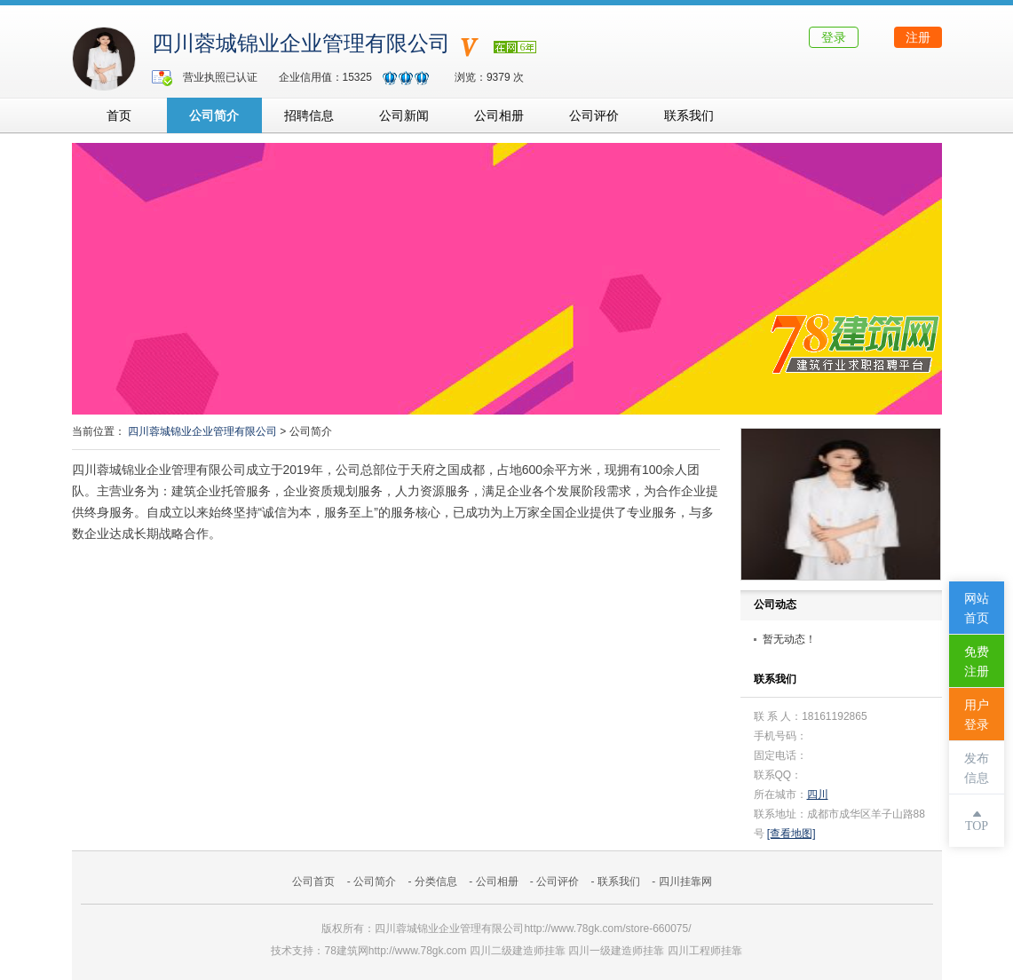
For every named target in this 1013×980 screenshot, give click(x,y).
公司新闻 (404, 115)
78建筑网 (346, 950)
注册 (918, 37)
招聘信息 (309, 115)
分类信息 (436, 881)
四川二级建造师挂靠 (518, 950)
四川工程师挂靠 (705, 950)
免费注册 (976, 661)
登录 (833, 37)
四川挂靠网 (685, 881)
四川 (817, 794)
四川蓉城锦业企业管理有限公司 (301, 43)
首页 (119, 115)
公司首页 (313, 881)
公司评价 (594, 115)
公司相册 (499, 115)
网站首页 (976, 608)
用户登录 (976, 715)
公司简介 (214, 115)
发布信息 (976, 768)
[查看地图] (791, 833)
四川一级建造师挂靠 (616, 950)
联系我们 (689, 115)
